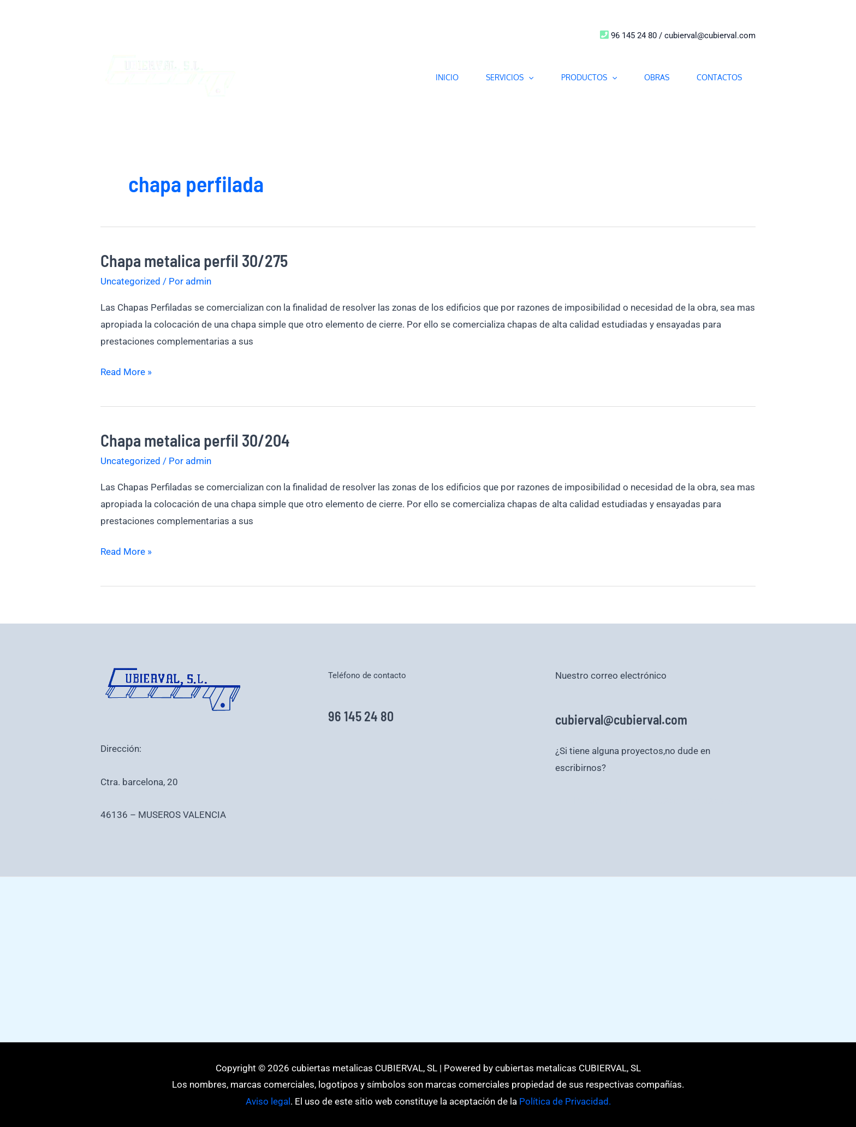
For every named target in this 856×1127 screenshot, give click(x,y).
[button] (528, 77)
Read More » (126, 370)
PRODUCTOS (589, 77)
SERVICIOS (509, 77)
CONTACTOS (719, 77)
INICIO (447, 77)
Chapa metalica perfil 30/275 (194, 260)
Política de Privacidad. (564, 1101)
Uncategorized (130, 281)
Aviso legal (685, 800)
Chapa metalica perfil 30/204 (195, 440)
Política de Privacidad (618, 800)
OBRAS (656, 77)
